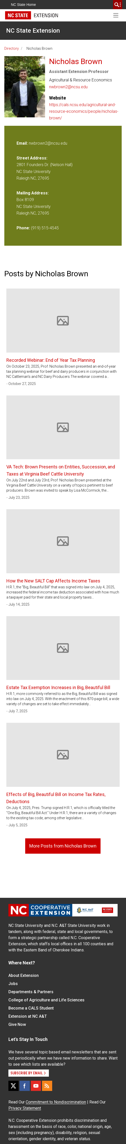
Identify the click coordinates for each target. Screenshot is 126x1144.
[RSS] (47, 1086)
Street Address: (32, 158)
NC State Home (23, 5)
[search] (117, 4)
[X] (13, 1086)
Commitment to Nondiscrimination (56, 1102)
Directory (11, 48)
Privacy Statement (24, 1108)
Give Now (17, 1024)
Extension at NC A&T (27, 1016)
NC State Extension (33, 30)
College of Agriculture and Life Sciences (46, 1000)
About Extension (23, 975)
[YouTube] (36, 1086)
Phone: (23, 228)
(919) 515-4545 (45, 228)
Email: (23, 143)
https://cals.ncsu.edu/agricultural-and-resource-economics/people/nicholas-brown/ (83, 111)
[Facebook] (25, 1086)
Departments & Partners (30, 991)
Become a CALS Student (31, 1008)
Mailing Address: (33, 193)
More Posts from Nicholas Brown (62, 846)
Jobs (13, 983)
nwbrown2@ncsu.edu (68, 86)
